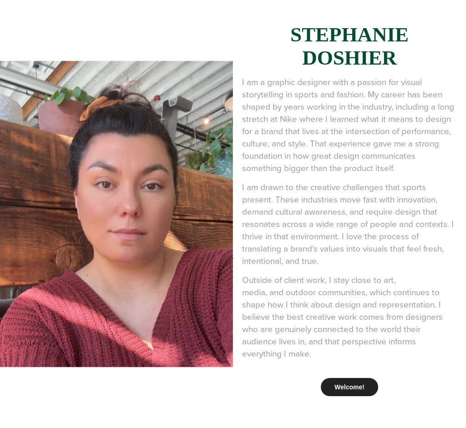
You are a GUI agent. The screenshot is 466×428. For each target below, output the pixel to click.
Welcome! (349, 387)
